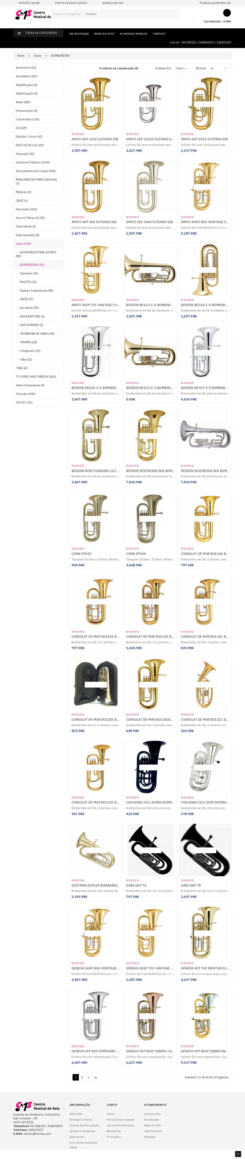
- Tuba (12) (24, 359)
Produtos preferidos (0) (215, 3)
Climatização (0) (27, 110)
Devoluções (151, 1119)
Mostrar (201, 68)
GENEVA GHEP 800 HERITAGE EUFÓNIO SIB (105, 968)
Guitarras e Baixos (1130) (33, 162)
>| (95, 1077)
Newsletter (114, 1131)
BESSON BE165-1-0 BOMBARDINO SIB (155, 388)
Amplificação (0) (27, 85)
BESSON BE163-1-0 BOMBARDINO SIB (155, 305)
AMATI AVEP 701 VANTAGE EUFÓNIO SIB (102, 305)
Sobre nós (76, 1114)
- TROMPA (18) (26, 342)
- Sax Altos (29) (27, 308)
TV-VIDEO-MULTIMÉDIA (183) (36, 376)
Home (21, 55)
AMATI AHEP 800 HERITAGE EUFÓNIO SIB (213, 222)
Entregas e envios (80, 1119)
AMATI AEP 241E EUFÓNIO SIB (204, 139)
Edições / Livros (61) (29, 136)
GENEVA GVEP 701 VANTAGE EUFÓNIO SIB (158, 968)
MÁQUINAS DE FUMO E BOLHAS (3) (36, 181)
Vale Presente (153, 1131)
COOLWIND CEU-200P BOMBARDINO (208, 802)
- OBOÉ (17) (25, 299)
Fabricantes (77, 1137)
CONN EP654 (136, 554)
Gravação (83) (25, 154)
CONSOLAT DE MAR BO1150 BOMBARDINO (158, 636)
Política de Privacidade (84, 1125)
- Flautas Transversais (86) (35, 290)
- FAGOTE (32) (26, 282)
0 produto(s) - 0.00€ (214, 21)
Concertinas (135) (27, 119)
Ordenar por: (163, 68)
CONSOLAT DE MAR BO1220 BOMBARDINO (104, 802)
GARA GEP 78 (191, 885)
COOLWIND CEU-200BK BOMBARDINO (155, 802)
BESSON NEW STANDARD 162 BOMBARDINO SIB (108, 471)
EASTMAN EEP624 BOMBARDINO (97, 885)
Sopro (38, 55)
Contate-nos (152, 1114)
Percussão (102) (26, 209)
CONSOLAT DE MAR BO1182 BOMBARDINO (104, 719)
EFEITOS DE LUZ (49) (30, 145)
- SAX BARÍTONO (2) (30, 316)
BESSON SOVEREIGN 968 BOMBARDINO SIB (159, 471)
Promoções (114, 1137)
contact (159, 33)
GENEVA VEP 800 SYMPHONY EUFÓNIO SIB (104, 1051)
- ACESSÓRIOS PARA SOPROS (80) (36, 254)
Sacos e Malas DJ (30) (30, 218)
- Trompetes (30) (28, 351)
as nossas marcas (133, 33)
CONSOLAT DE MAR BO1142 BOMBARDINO (104, 636)
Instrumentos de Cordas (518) (36, 171)
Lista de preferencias (121, 1125)
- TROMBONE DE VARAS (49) (35, 333)
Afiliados (150, 1137)
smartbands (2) (26, 226)
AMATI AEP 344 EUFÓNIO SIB (94, 222)
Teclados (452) (26, 394)
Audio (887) (23, 102)
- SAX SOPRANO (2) (29, 325)
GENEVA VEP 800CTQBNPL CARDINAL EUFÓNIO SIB (165, 1051)
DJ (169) (21, 128)
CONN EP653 (81, 554)
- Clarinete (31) (27, 273)
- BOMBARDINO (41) (30, 265)
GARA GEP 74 (136, 885)
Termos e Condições (82, 1131)
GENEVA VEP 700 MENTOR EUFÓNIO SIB (212, 968)
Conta (110, 1114)
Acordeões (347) (27, 76)
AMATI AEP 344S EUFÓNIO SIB (149, 222)
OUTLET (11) (24, 402)
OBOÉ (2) (22, 200)
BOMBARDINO (60, 55)
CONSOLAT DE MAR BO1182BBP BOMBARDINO (161, 719)
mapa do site (104, 33)
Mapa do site (152, 1125)
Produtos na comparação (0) (118, 68)
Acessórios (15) (26, 67)
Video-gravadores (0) (30, 385)
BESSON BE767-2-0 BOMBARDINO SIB (210, 388)
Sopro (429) (23, 243)
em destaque (79, 33)
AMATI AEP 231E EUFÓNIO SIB (95, 139)
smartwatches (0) (27, 235)
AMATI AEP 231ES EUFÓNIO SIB (150, 139)
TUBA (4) (22, 368)
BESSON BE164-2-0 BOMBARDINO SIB (101, 388)
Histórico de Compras (120, 1119)
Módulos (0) (23, 192)
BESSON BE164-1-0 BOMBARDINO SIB (210, 305)
